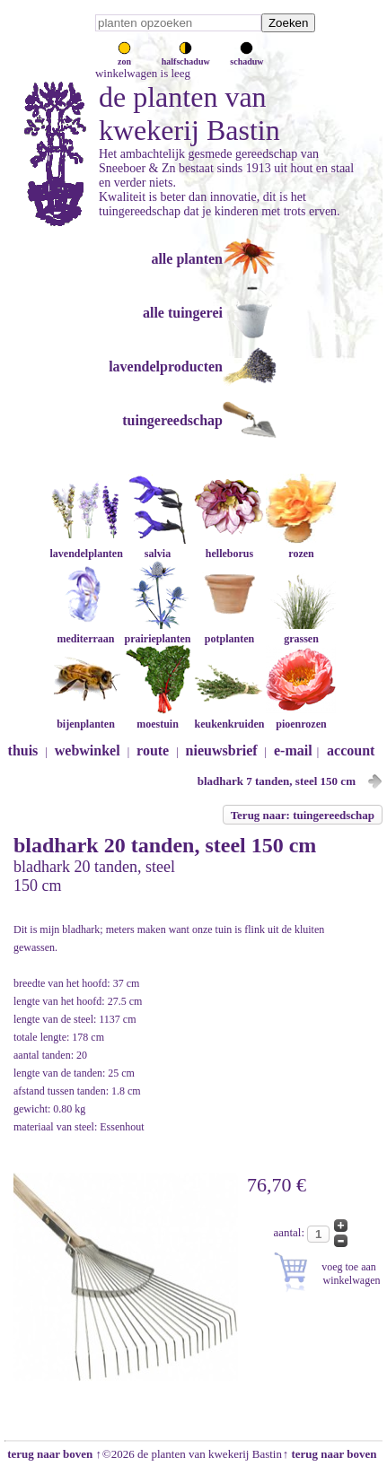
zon (124, 56)
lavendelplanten (85, 547)
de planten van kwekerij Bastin (189, 113)
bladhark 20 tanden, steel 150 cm (164, 845)
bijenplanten (85, 717)
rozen (301, 547)
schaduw (246, 56)
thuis (23, 750)
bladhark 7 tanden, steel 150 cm (277, 781)
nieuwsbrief (222, 750)
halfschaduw (186, 56)
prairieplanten (157, 632)
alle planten (187, 258)
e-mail (293, 750)
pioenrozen (301, 717)
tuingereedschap (172, 420)
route (152, 750)
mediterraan (85, 632)
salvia (157, 547)
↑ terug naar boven (333, 1454)
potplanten (229, 632)
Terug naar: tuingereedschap (302, 815)
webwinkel (87, 750)
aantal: (290, 1232)
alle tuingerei (183, 312)
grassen (301, 632)
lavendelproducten (166, 366)
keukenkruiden (229, 717)
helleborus (229, 547)
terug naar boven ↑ (52, 1454)
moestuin (157, 717)
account (350, 750)
